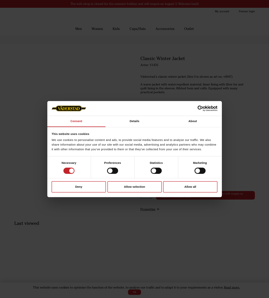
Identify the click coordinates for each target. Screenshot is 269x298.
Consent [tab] (76, 121)
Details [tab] (134, 121)
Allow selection (134, 187)
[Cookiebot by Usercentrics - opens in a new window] (200, 108)
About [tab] (193, 121)
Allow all (190, 187)
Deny (78, 187)
